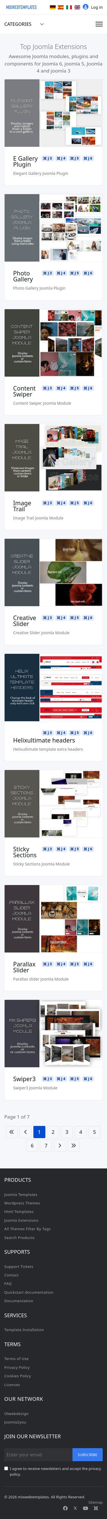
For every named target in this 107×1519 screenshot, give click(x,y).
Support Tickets (18, 1266)
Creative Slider (24, 621)
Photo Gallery (23, 276)
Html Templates (19, 1211)
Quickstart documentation (28, 1292)
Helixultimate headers (44, 740)
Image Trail (22, 506)
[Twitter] (75, 1508)
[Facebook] (65, 1508)
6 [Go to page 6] (32, 1145)
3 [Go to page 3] (66, 1131)
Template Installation (24, 1329)
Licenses (12, 1384)
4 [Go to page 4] (80, 1131)
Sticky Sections (25, 852)
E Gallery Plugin (25, 161)
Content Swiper (24, 391)
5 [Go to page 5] (94, 1131)
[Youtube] (85, 1508)
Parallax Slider (24, 967)
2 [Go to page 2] (53, 1131)
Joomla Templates (20, 1194)
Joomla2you (15, 1422)
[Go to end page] (74, 1146)
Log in (93, 7)
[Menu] (99, 24)
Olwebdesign (16, 1413)
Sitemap (95, 1502)
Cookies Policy (17, 1375)
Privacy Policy (17, 1367)
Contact (11, 1275)
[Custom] (96, 1508)
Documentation (18, 1300)
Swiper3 (24, 1079)
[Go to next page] (60, 1146)
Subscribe (88, 1454)
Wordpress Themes (22, 1203)
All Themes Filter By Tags (27, 1228)
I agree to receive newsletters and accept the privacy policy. (55, 1471)
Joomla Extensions (21, 1220)
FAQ (8, 1283)
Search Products (19, 1237)
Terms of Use (16, 1358)
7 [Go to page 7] (46, 1145)
